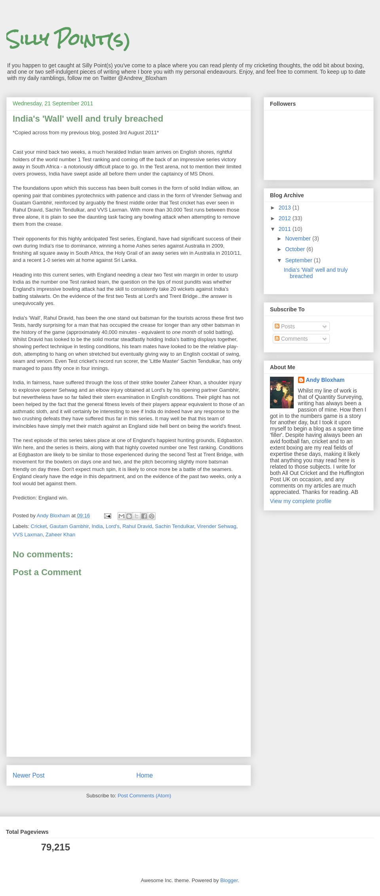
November (298, 238)
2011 (286, 229)
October (295, 249)
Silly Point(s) (68, 39)
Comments (291, 339)
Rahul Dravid (137, 526)
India (97, 526)
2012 (286, 218)
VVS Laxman (28, 535)
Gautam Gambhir (69, 526)
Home (145, 775)
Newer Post (29, 775)
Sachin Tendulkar (174, 526)
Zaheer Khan (60, 535)
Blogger (229, 880)
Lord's (113, 526)
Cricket (39, 526)
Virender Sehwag (217, 526)
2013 (286, 207)
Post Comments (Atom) (144, 796)
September (299, 260)
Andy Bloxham (325, 380)
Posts (285, 326)
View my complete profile (300, 501)
